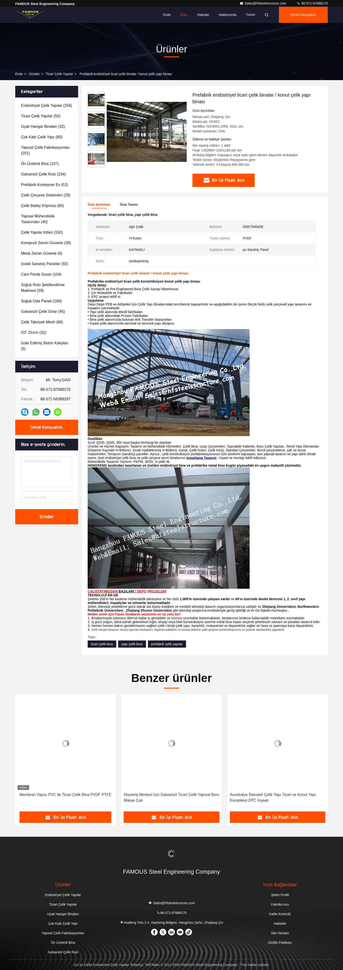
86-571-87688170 (312, 3)
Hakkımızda (227, 15)
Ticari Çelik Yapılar (59, 74)
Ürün (183, 15)
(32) (43, 126)
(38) (46, 243)
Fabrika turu (280, 904)
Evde (167, 15)
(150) (42, 232)
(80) (41, 137)
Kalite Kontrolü (280, 914)
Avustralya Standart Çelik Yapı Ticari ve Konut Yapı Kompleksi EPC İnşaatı (273, 797)
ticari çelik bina (102, 644)
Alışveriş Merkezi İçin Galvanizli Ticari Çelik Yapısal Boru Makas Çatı (171, 797)
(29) (45, 195)
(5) (44, 346)
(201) (45, 150)
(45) (43, 312)
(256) (46, 105)
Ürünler (34, 74)
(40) (38, 219)
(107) (40, 164)
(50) (40, 116)
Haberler (280, 923)
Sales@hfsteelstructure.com (263, 3)
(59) (43, 288)
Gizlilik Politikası (280, 942)
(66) (42, 322)
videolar (203, 15)
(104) (43, 174)
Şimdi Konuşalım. (303, 15)
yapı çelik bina (132, 644)
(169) (41, 301)
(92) (44, 264)
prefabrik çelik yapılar (167, 644)
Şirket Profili (280, 895)
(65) (42, 206)
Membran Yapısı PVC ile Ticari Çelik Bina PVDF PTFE (65, 795)
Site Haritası (280, 933)
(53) (44, 185)
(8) (41, 253)
